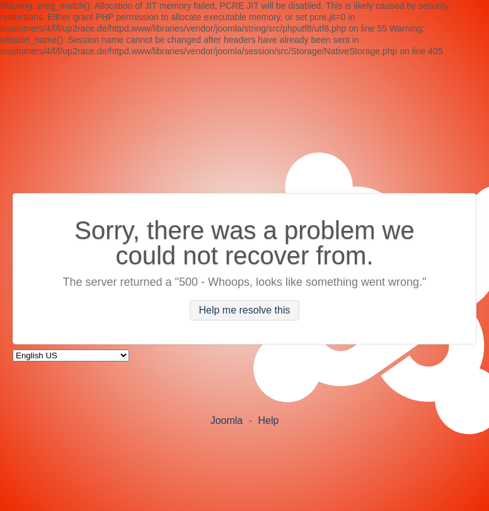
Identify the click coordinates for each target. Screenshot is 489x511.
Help (268, 420)
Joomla (226, 420)
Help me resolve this (245, 310)
